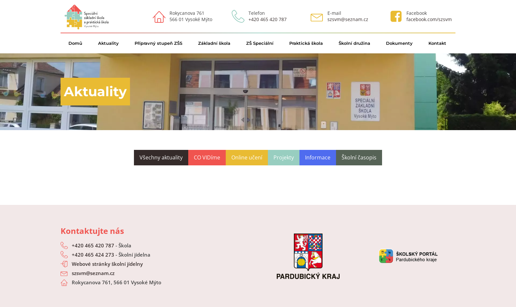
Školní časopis (359, 157)
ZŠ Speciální (259, 43)
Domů (75, 43)
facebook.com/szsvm (429, 19)
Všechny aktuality (161, 157)
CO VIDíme (207, 157)
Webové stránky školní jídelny (107, 264)
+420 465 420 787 (267, 19)
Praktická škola (306, 43)
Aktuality (108, 43)
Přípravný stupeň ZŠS (158, 43)
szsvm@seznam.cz (347, 19)
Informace (317, 157)
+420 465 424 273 (93, 254)
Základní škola (214, 43)
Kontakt (437, 43)
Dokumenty (399, 43)
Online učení (246, 157)
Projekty (283, 157)
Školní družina (354, 43)
